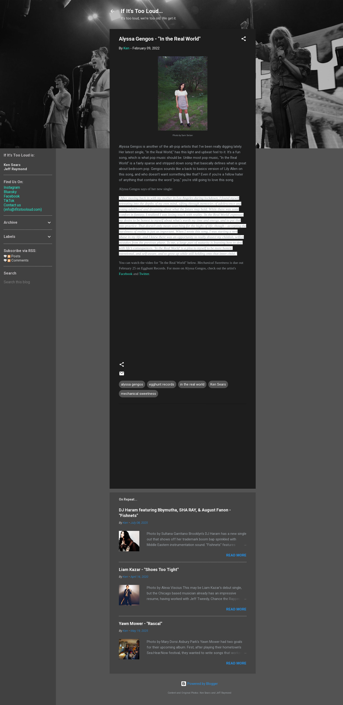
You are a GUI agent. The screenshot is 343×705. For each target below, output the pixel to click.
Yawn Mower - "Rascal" (140, 623)
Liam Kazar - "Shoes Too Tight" (149, 569)
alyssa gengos (132, 384)
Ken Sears (218, 384)
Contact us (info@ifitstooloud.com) (23, 207)
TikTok (9, 200)
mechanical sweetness (138, 394)
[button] (243, 39)
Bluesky (10, 192)
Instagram (12, 187)
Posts (14, 256)
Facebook (125, 274)
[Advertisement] (274, 98)
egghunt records (161, 384)
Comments (18, 260)
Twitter (144, 274)
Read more (236, 555)
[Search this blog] (28, 282)
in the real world (192, 384)
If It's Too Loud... (142, 11)
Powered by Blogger (199, 684)
